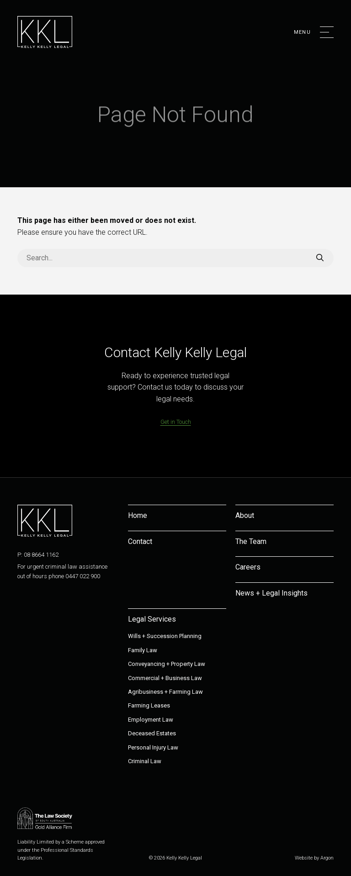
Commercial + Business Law (165, 678)
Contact (140, 541)
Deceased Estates (152, 733)
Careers (248, 567)
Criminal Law (144, 761)
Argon (327, 858)
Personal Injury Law (153, 747)
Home (137, 515)
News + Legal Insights (271, 593)
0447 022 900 (82, 576)
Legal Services (152, 619)
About (244, 515)
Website (304, 858)
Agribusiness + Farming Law (165, 691)
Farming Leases (149, 705)
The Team (250, 541)
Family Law (142, 650)
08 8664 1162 (41, 554)
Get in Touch (175, 421)
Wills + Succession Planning (165, 636)
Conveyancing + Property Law (166, 663)
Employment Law (150, 719)
